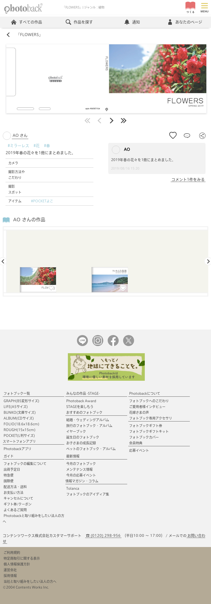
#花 (37, 146)
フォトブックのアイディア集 (87, 494)
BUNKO (20, 412)
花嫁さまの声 (139, 412)
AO (121, 150)
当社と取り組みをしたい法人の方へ (30, 581)
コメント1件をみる (188, 179)
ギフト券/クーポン (18, 504)
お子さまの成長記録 (81, 443)
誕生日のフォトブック (82, 437)
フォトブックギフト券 (145, 425)
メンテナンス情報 (79, 469)
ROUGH (19, 429)
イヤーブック (76, 431)
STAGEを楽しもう (79, 406)
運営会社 (10, 570)
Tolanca (72, 488)
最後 (123, 120)
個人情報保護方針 (17, 564)
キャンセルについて (18, 498)
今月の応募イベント (81, 475)
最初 (87, 120)
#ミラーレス (18, 146)
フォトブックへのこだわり (149, 400)
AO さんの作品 (29, 219)
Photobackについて (144, 393)
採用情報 (10, 575)
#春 (47, 146)
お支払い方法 (13, 492)
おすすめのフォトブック (84, 412)
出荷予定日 (12, 469)
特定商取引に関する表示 (22, 558)
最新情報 (72, 456)
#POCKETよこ (42, 201)
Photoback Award (81, 400)
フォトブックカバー (144, 437)
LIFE (16, 406)
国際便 (8, 481)
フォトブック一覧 (17, 393)
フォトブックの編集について (25, 463)
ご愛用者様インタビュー (147, 406)
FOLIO (21, 424)
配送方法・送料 (15, 486)
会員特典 (135, 443)
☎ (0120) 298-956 (103, 535)
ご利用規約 (12, 552)
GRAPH (21, 400)
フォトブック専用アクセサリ (150, 418)
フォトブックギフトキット (149, 431)
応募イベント (139, 450)
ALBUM (19, 418)
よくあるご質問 (15, 510)
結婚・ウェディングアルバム (87, 419)
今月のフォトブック (81, 463)
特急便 (8, 475)
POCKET (19, 435)
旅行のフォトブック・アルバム (89, 425)
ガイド (8, 456)
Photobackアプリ (17, 448)
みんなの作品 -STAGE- (83, 393)
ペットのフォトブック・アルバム (91, 448)
